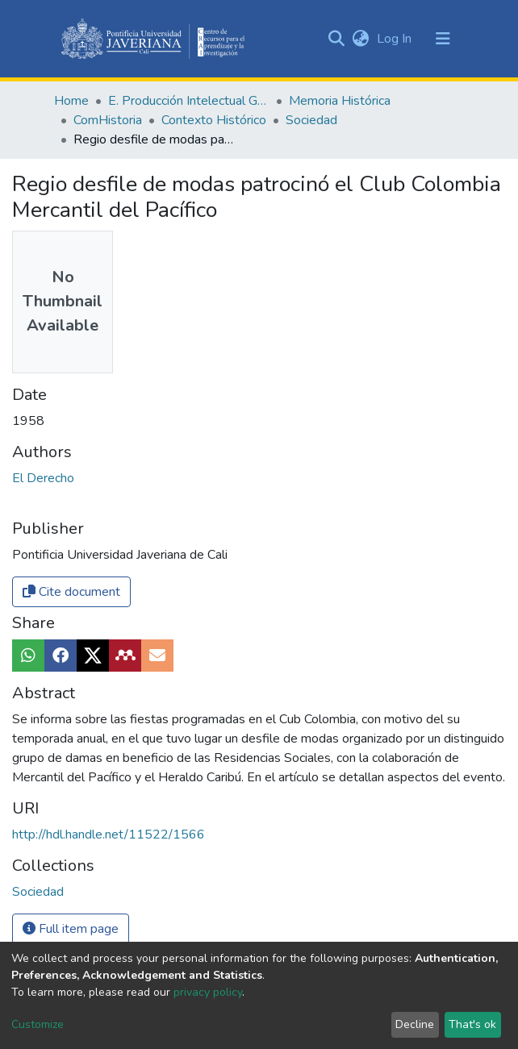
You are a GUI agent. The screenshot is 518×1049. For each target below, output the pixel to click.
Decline (414, 1024)
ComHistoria (107, 120)
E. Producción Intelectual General (188, 101)
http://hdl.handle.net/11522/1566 (108, 834)
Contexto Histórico (213, 120)
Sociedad (311, 120)
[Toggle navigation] (443, 38)
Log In (396, 39)
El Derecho (43, 478)
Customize (37, 1024)
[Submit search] (336, 38)
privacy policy (207, 992)
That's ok (472, 1024)
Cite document (71, 592)
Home (71, 101)
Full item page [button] (71, 929)
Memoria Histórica (340, 101)
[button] (360, 38)
